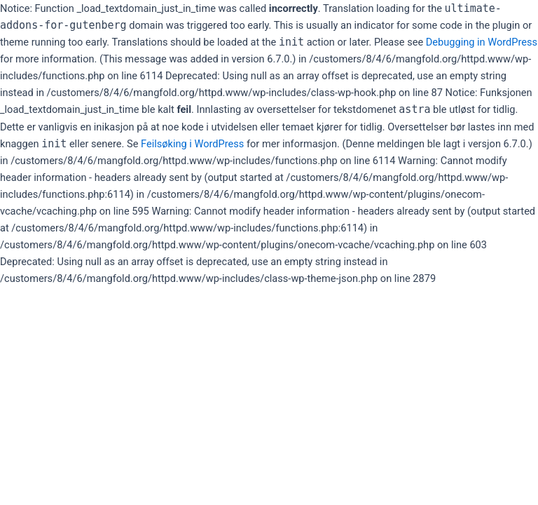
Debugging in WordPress (481, 42)
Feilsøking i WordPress (192, 143)
